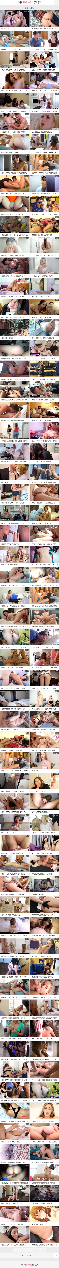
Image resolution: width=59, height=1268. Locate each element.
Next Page (40, 1255)
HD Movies (29, 2)
